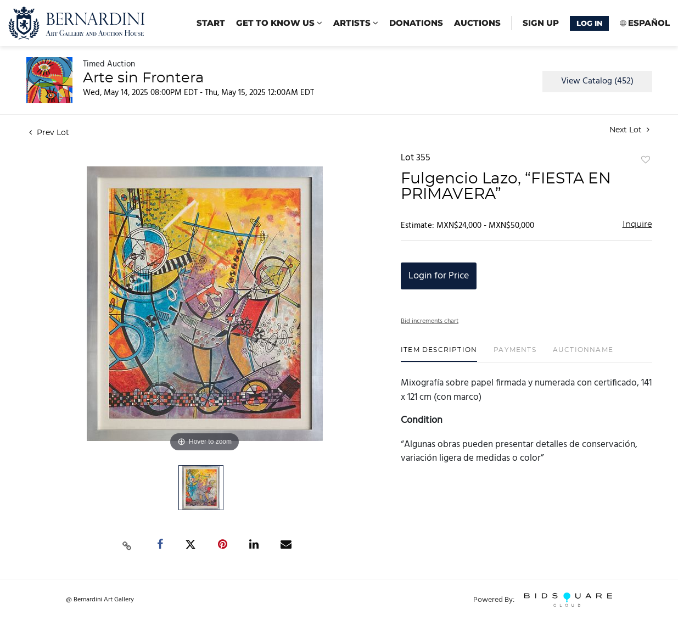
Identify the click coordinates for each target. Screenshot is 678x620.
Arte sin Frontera (143, 78)
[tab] (439, 354)
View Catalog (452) (597, 81)
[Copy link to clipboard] (126, 544)
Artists (355, 23)
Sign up (541, 23)
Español (649, 23)
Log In (589, 23)
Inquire (637, 224)
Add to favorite (645, 160)
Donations (416, 23)
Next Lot (629, 130)
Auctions (477, 23)
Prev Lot (49, 133)
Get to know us (279, 23)
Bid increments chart (429, 321)
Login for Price (438, 276)
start (211, 23)
